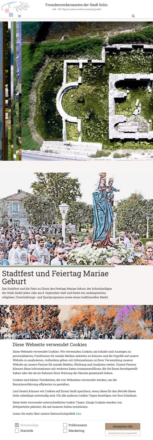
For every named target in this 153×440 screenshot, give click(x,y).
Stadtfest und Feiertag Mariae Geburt (55, 277)
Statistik (26, 431)
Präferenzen (78, 425)
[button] (67, 163)
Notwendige (29, 425)
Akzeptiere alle (123, 426)
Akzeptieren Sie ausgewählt (122, 433)
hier (78, 414)
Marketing (76, 431)
